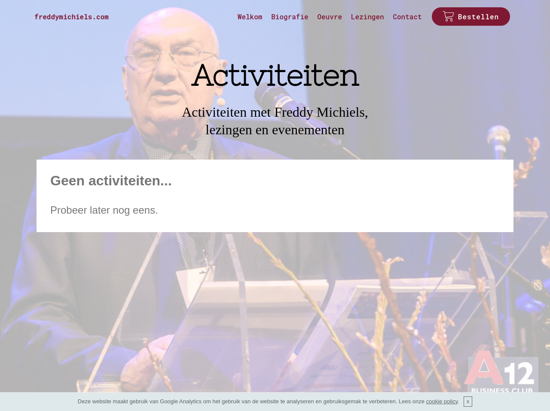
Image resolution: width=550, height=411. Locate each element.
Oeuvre (329, 16)
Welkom (250, 16)
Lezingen (367, 16)
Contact (407, 16)
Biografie (289, 16)
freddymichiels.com (71, 16)
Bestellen (471, 16)
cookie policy (442, 401)
